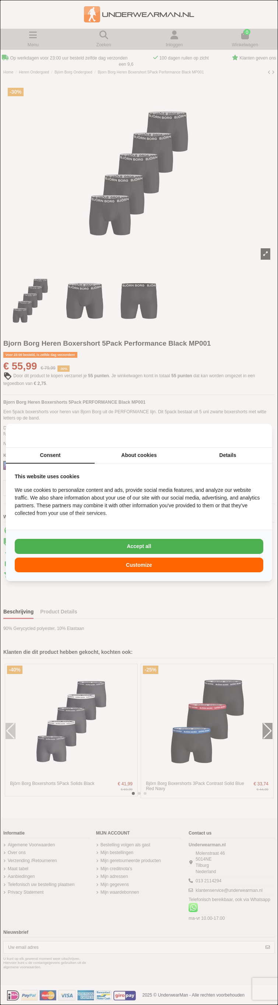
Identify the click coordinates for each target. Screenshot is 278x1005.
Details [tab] (227, 455)
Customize (139, 565)
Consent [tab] (50, 455)
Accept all (139, 546)
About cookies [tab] (138, 455)
